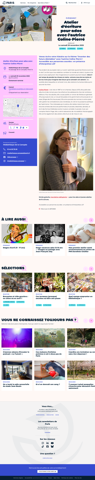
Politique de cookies (67, 478)
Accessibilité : (35, 478)
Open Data (57, 478)
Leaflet (18, 116)
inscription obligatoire (59, 197)
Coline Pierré (43, 90)
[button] (18, 105)
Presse (50, 478)
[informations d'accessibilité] (19, 127)
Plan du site (78, 478)
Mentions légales (18, 478)
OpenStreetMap (26, 116)
